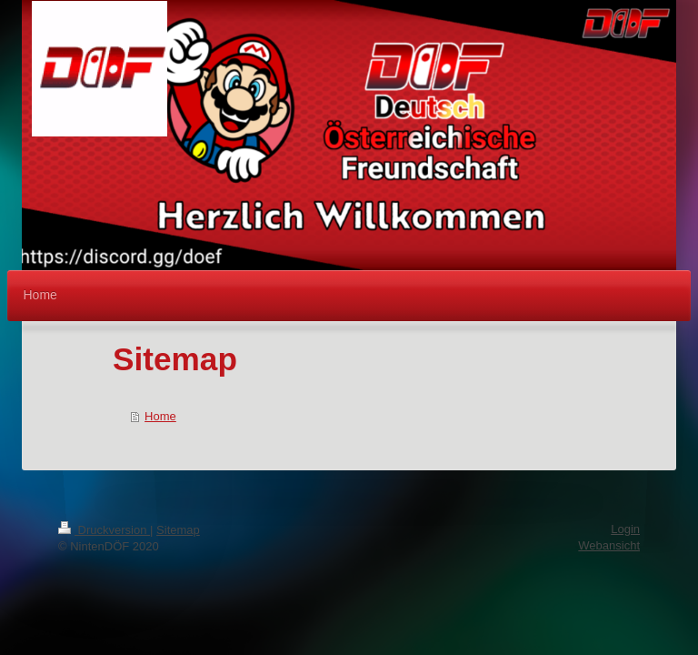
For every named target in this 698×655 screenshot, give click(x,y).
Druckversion (104, 530)
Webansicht (609, 545)
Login (625, 529)
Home (160, 416)
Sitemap (178, 530)
